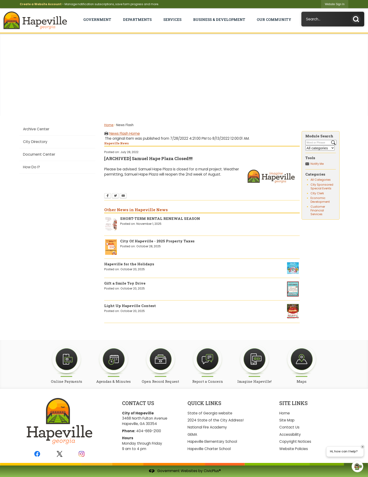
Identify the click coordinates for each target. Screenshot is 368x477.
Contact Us (289, 427)
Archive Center (36, 129)
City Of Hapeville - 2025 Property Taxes (157, 241)
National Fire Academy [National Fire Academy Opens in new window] (207, 427)
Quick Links (204, 403)
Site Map (287, 420)
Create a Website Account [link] (40, 4)
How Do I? (31, 167)
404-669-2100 (148, 430)
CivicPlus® (212, 470)
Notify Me (317, 164)
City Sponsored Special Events (321, 186)
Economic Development (320, 200)
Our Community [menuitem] (274, 19)
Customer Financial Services (317, 210)
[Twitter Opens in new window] (115, 196)
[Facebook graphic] (37, 454)
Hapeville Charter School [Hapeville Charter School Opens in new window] (209, 448)
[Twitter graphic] (59, 454)
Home (109, 125)
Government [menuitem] (97, 19)
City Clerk (317, 193)
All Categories (320, 180)
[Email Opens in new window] (123, 196)
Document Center (39, 154)
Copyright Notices (295, 441)
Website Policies (293, 448)
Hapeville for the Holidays (129, 264)
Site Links (293, 403)
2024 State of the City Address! (216, 420)
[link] (334, 4)
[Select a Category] (320, 148)
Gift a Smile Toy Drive (125, 283)
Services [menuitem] (172, 19)
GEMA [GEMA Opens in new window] (192, 434)
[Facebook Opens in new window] (107, 196)
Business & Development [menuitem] (219, 19)
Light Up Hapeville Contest (130, 305)
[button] (357, 18)
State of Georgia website (210, 413)
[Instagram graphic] (81, 454)
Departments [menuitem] (137, 19)
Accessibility (290, 434)
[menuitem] (57, 129)
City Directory (35, 141)
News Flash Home (124, 133)
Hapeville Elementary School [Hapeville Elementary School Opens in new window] (212, 441)
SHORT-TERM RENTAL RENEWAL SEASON (160, 218)
